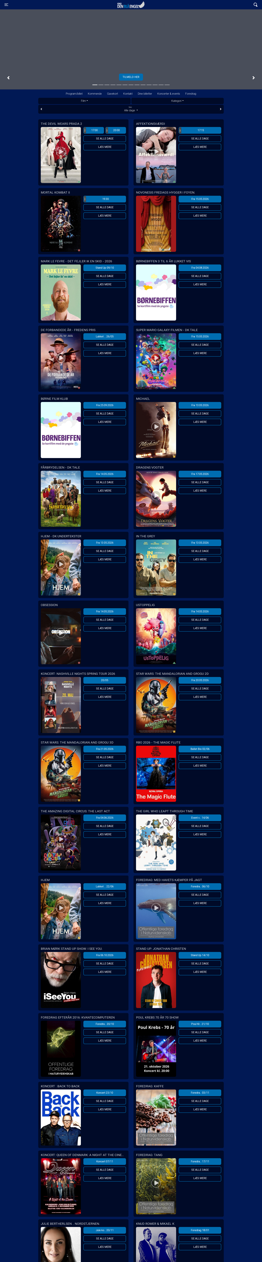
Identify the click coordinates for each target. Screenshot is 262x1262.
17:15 (191, 130)
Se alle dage (104, 138)
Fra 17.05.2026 (200, 474)
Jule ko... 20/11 (105, 1230)
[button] (8, 78)
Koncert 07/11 (104, 1161)
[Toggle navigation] (6, 5)
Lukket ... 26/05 (105, 336)
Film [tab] (83, 100)
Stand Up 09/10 (105, 267)
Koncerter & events (168, 93)
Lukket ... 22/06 (105, 886)
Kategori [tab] (176, 100)
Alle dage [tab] (131, 109)
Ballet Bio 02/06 (200, 749)
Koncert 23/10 (104, 1092)
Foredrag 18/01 (200, 1230)
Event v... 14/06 (200, 817)
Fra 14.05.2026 (104, 474)
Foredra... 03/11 (200, 1092)
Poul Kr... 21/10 (200, 1024)
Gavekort (112, 93)
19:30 (96, 199)
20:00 (113, 130)
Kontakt (128, 93)
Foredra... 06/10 (200, 886)
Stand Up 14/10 (200, 955)
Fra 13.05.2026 (200, 405)
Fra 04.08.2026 (200, 267)
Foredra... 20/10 (105, 1024)
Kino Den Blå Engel (131, 5)
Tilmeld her (131, 77)
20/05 (104, 680)
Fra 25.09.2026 (104, 405)
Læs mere (104, 147)
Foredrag (190, 93)
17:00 (91, 130)
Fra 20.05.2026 (200, 680)
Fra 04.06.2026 (104, 817)
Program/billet (74, 93)
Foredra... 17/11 (200, 1161)
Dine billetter (145, 93)
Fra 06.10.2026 (104, 955)
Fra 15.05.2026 (200, 199)
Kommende (95, 93)
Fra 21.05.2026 (104, 749)
